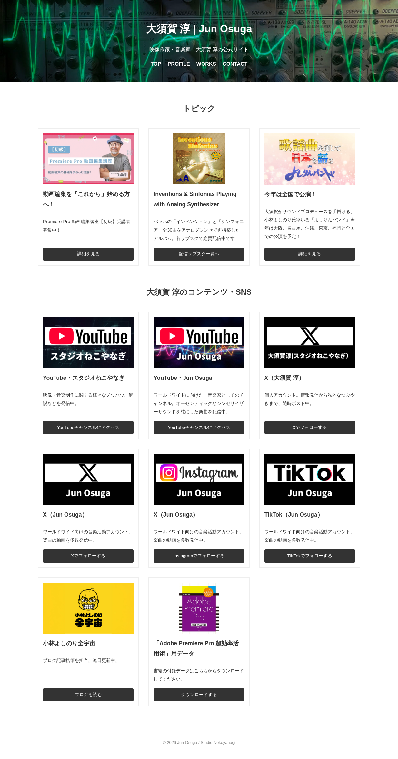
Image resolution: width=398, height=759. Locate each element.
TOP (156, 64)
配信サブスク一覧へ (199, 253)
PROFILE (178, 64)
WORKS (206, 64)
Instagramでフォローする (199, 555)
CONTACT (235, 64)
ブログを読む (88, 694)
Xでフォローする (310, 427)
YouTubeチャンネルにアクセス (88, 427)
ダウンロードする (199, 694)
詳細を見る (88, 253)
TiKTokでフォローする (309, 555)
